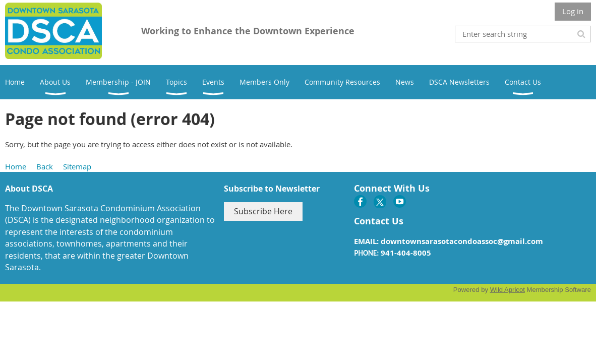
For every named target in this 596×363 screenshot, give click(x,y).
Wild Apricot (507, 289)
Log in (572, 11)
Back (44, 166)
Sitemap (77, 166)
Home (15, 166)
